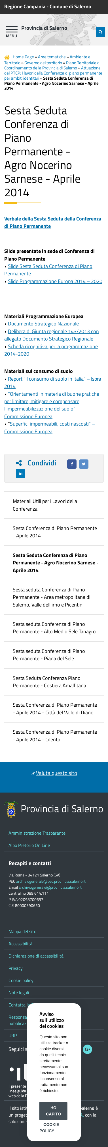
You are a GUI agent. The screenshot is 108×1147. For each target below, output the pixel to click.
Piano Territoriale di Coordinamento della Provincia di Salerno (52, 65)
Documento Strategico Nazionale (43, 323)
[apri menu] (11, 29)
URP (13, 1035)
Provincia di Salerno (44, 28)
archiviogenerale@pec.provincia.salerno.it (51, 881)
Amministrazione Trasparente (37, 833)
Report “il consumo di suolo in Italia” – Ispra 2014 (52, 382)
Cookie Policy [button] (49, 1127)
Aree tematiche (52, 56)
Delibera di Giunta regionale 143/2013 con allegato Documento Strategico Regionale (51, 335)
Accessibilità (20, 943)
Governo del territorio (43, 62)
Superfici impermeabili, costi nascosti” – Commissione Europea (49, 427)
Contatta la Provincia (29, 1004)
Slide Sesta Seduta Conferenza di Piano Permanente (48, 269)
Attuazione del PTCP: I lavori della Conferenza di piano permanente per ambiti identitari (53, 73)
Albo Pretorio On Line (29, 845)
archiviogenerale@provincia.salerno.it (50, 887)
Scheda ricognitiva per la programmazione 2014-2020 (51, 350)
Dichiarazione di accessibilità (36, 955)
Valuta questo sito (56, 773)
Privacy (16, 968)
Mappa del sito (22, 931)
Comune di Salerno (70, 6)
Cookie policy (21, 980)
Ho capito (53, 1110)
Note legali (19, 992)
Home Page (23, 56)
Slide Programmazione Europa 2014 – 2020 (55, 281)
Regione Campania (24, 6)
